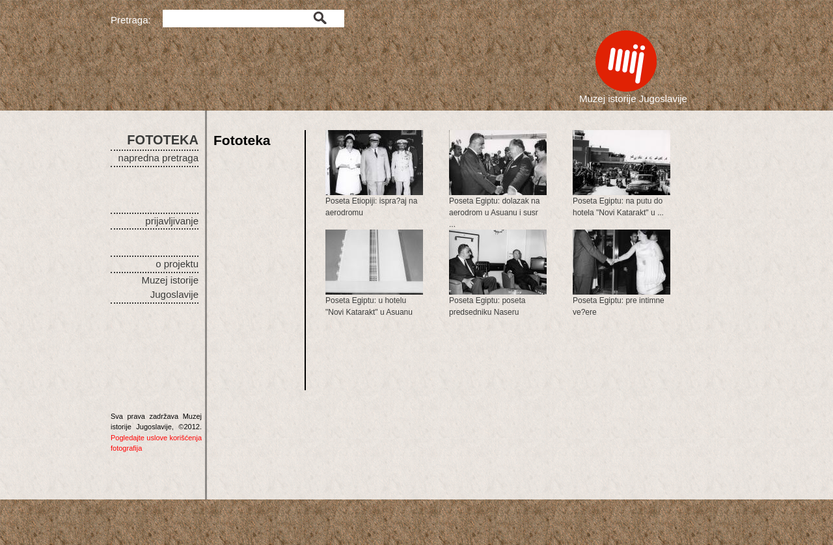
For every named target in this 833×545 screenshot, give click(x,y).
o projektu (177, 263)
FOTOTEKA (162, 140)
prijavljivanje (171, 220)
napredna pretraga (158, 157)
